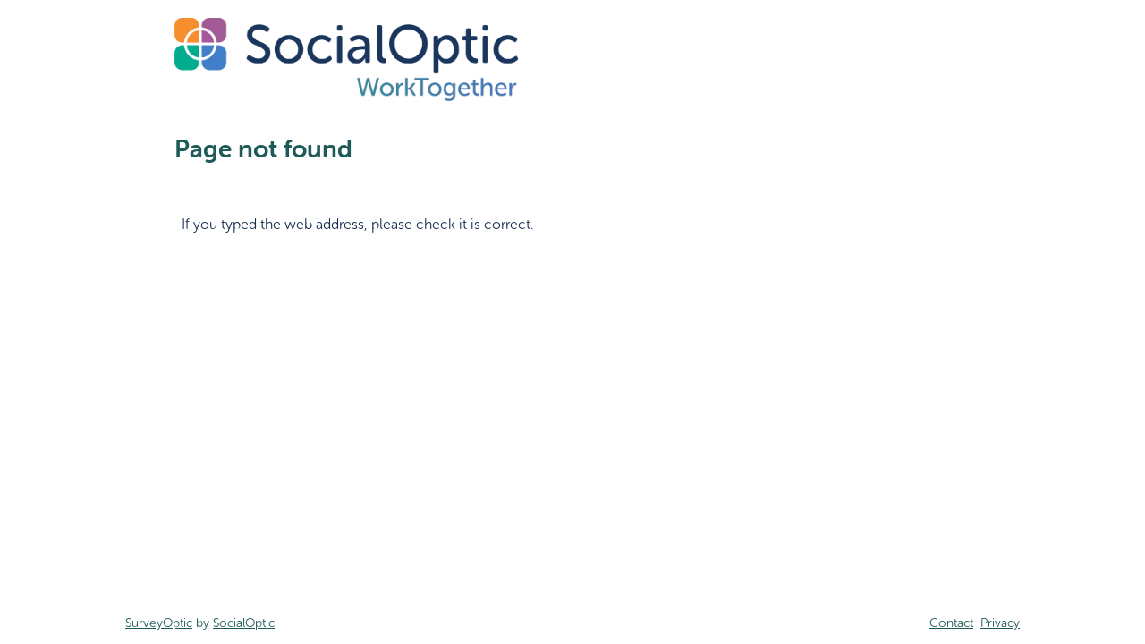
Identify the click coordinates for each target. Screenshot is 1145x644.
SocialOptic (244, 623)
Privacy (1000, 623)
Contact (951, 623)
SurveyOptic (158, 623)
